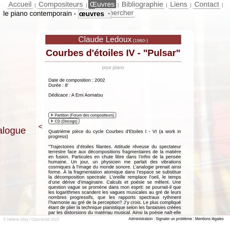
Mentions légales (209, 219)
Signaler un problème (174, 219)
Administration (140, 219)
